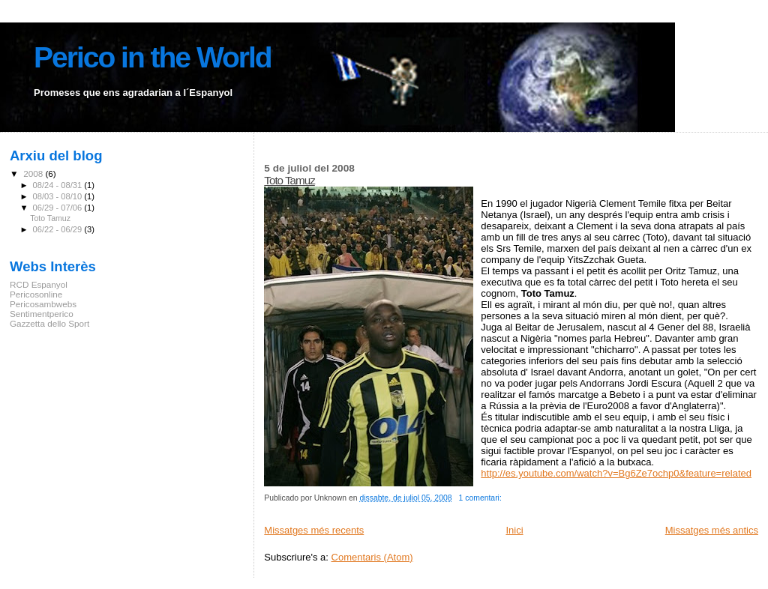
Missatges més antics (711, 530)
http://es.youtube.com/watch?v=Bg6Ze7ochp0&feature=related (616, 473)
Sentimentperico (42, 313)
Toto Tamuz (289, 180)
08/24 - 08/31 (59, 185)
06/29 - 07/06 (59, 207)
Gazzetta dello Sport (49, 323)
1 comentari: (481, 498)
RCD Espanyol (39, 284)
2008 (34, 173)
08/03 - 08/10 (59, 196)
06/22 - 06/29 (59, 229)
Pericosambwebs (43, 304)
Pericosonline (36, 294)
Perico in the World (153, 57)
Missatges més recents (314, 530)
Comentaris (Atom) (372, 557)
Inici (514, 530)
